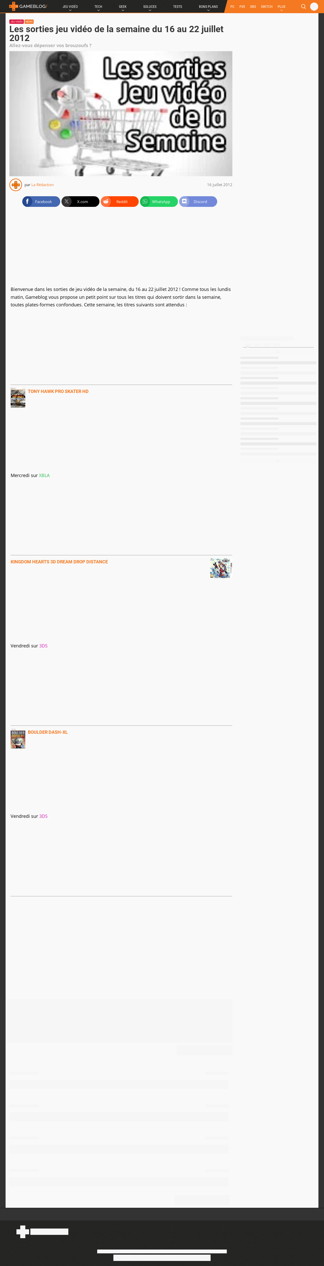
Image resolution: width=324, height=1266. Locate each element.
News (29, 21)
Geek (123, 7)
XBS (253, 7)
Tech (98, 7)
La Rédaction (42, 184)
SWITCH (267, 7)
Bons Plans (208, 7)
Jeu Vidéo (70, 7)
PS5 (242, 7)
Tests (177, 7)
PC (232, 7)
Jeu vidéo (16, 21)
